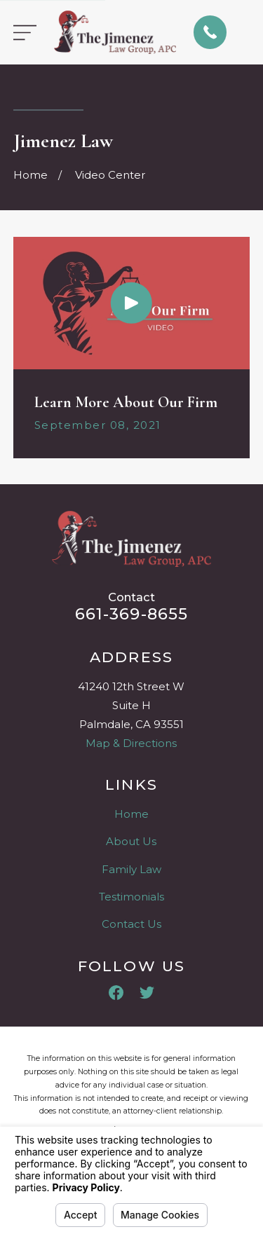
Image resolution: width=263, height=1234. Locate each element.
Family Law (131, 869)
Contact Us (131, 924)
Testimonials (131, 896)
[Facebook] (116, 992)
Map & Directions (131, 743)
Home (131, 814)
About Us (131, 841)
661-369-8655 (132, 614)
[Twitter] (147, 992)
